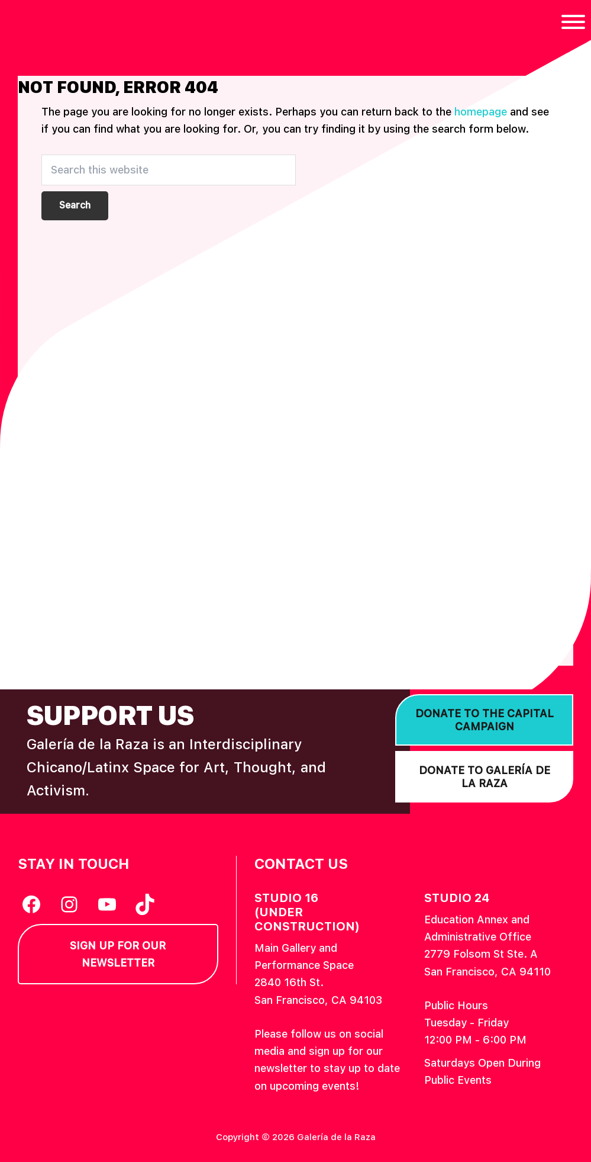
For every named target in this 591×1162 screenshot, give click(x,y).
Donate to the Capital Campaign (484, 720)
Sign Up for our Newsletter (118, 954)
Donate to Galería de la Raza (484, 776)
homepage (480, 111)
